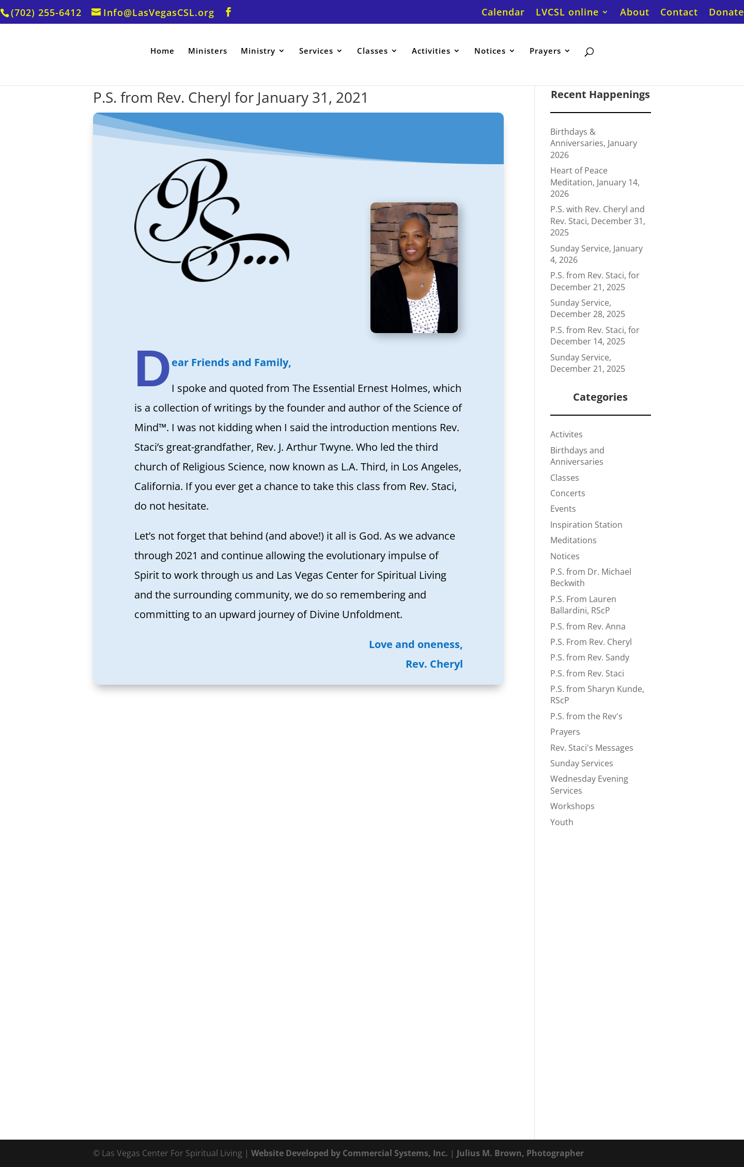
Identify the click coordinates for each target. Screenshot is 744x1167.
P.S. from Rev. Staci (587, 673)
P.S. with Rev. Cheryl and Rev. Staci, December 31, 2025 (597, 220)
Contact (679, 12)
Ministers (207, 51)
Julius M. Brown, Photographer (520, 1153)
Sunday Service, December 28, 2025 (587, 308)
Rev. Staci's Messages (591, 747)
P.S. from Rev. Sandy (589, 657)
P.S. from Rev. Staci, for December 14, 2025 (595, 335)
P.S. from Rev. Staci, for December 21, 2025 (595, 281)
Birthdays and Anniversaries (577, 456)
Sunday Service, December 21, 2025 (587, 363)
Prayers (545, 51)
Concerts (567, 493)
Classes (372, 51)
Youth (562, 822)
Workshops (572, 806)
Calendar (503, 12)
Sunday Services (581, 763)
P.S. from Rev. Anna (588, 626)
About (634, 12)
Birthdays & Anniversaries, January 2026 (593, 143)
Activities (431, 51)
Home (162, 51)
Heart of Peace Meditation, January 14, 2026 (595, 182)
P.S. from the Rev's (586, 716)
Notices (490, 51)
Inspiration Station (586, 524)
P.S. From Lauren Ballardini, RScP (583, 604)
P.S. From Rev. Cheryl (591, 642)
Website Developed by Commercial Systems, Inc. (349, 1153)
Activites (566, 434)
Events (563, 508)
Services (316, 51)
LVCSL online (567, 12)
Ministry (258, 51)
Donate (726, 12)
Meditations (573, 540)
